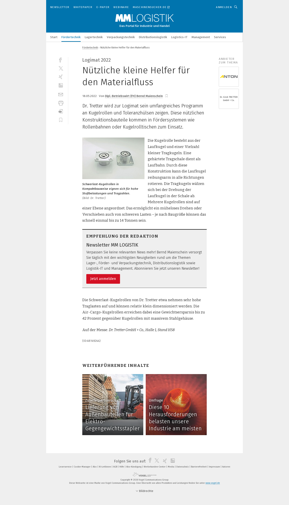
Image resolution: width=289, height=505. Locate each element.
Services (220, 37)
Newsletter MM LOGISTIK (112, 245)
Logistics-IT (179, 37)
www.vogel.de (213, 483)
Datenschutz (182, 466)
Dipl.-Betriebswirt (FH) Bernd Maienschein (134, 96)
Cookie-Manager (82, 466)
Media (171, 466)
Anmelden (224, 7)
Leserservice (65, 466)
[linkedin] (60, 85)
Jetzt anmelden (103, 278)
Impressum (215, 466)
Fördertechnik (71, 37)
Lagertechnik (94, 37)
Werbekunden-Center (155, 466)
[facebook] (60, 59)
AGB (115, 466)
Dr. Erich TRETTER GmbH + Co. (229, 99)
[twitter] (60, 68)
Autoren (226, 466)
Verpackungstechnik (121, 37)
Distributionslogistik (153, 37)
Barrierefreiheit (199, 466)
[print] (60, 102)
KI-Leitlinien (105, 466)
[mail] (60, 94)
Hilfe (122, 466)
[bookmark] (166, 96)
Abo (95, 466)
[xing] (60, 76)
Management (200, 37)
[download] (60, 111)
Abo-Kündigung (134, 466)
